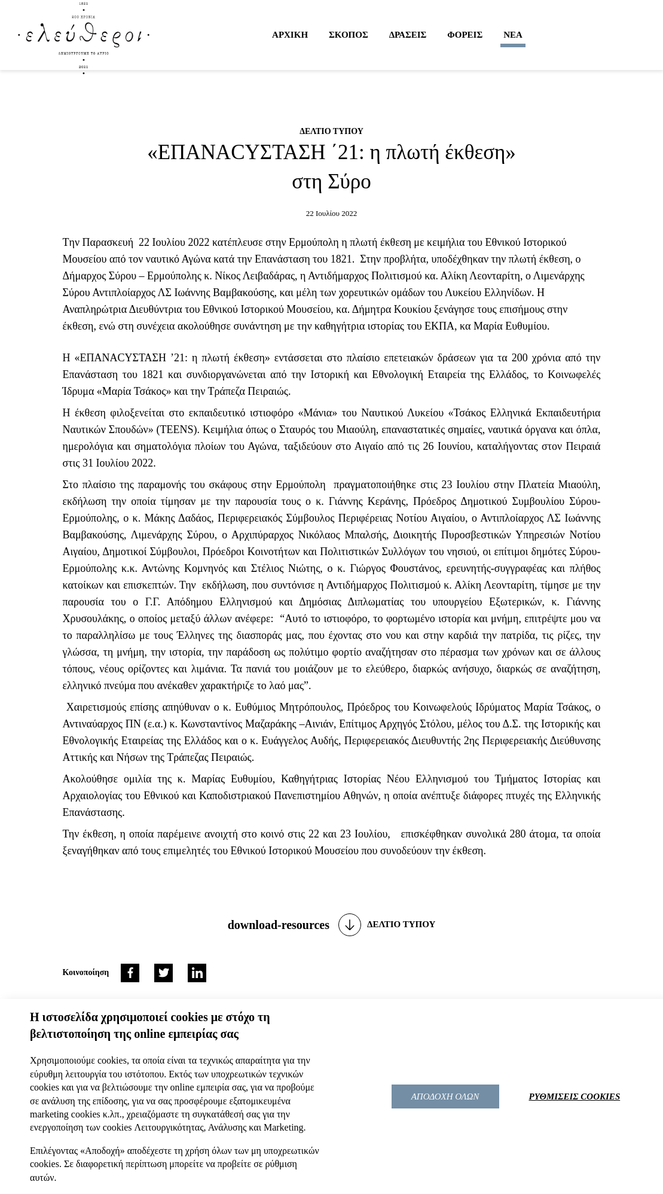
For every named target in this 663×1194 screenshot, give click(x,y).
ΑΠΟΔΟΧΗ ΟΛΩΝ (445, 1096)
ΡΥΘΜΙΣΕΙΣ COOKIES (575, 1096)
